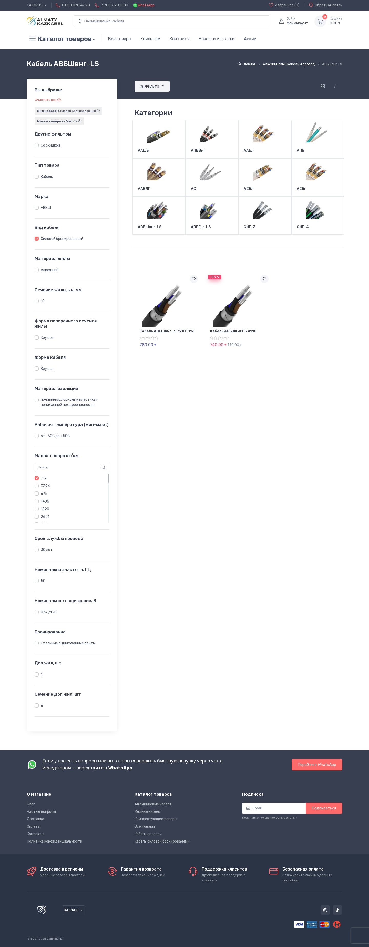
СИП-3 (249, 227)
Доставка (35, 819)
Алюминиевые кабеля (153, 804)
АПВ (300, 151)
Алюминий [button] (49, 270)
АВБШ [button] (46, 208)
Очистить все (48, 100)
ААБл (248, 151)
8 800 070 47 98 (76, 5)
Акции (250, 38)
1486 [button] (45, 501)
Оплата (33, 826)
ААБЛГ (144, 189)
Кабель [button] (47, 177)
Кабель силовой (148, 834)
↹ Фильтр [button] (150, 86)
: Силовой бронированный (68, 111)
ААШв (143, 151)
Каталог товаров (59, 39)
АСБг (301, 189)
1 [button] (41, 674)
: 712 (59, 121)
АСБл (248, 189)
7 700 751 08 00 (114, 5)
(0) (284, 5)
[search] (171, 21)
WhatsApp (146, 5)
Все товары (119, 38)
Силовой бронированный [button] (62, 239)
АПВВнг (198, 151)
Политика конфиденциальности (54, 841)
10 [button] (43, 301)
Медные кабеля (148, 811)
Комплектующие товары (156, 819)
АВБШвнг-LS (149, 227)
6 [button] (42, 705)
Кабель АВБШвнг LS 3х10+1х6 (167, 331)
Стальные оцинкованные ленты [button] (68, 643)
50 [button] (43, 581)
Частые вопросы (41, 811)
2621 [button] (45, 517)
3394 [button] (45, 486)
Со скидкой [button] (50, 145)
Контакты (179, 38)
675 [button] (44, 493)
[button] (37, 145)
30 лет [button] (47, 550)
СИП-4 (303, 227)
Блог (31, 804)
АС (193, 189)
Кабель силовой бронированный (162, 841)
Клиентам (150, 38)
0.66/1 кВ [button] (49, 612)
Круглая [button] (47, 337)
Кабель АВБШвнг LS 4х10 (233, 331)
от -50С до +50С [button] (55, 436)
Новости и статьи (217, 38)
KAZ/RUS (35, 5)
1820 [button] (45, 509)
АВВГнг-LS (201, 227)
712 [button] (44, 478)
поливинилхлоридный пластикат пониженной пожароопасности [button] (69, 402)
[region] (72, 145)
